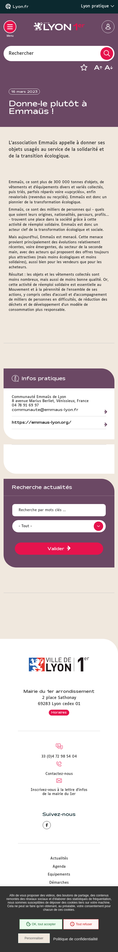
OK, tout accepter (41, 924)
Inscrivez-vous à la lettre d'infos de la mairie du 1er (59, 792)
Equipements (59, 874)
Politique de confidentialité (75, 939)
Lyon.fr (21, 7)
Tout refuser (81, 924)
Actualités (59, 858)
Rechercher (21, 53)
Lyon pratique (97, 6)
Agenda (59, 866)
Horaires (59, 712)
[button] (84, 67)
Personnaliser (34, 938)
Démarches (59, 882)
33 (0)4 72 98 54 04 (59, 756)
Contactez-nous (59, 774)
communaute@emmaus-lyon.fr (45, 410)
